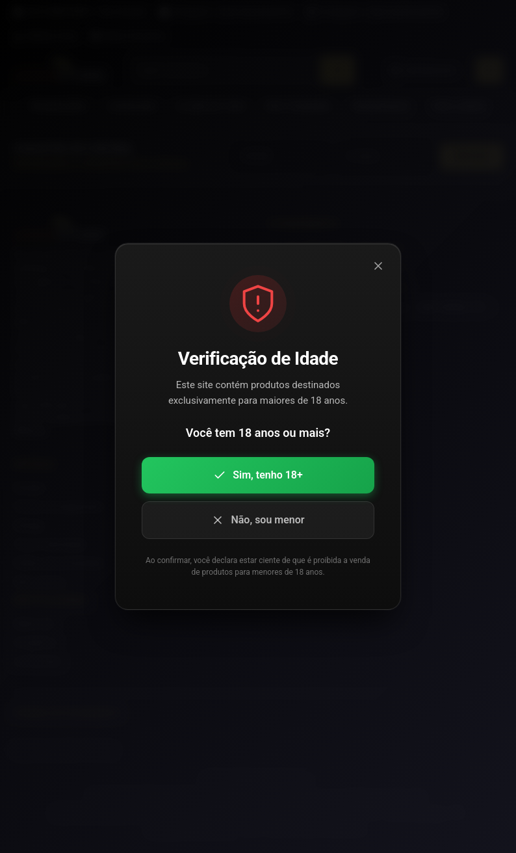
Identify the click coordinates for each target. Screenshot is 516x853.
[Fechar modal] (378, 266)
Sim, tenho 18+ (258, 475)
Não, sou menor (257, 520)
